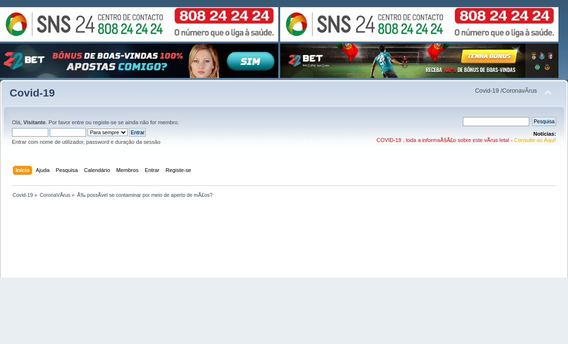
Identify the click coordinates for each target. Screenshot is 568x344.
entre (78, 122)
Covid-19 (32, 93)
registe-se (104, 122)
